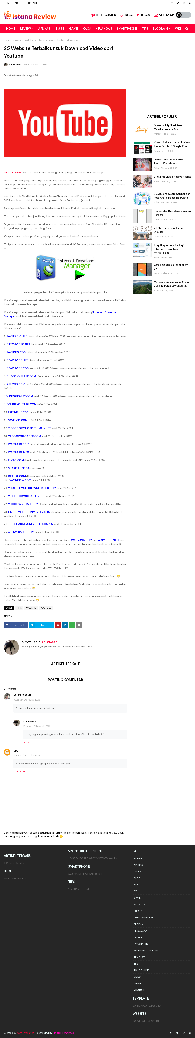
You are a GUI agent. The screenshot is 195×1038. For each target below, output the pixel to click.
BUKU (137, 884)
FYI (135, 891)
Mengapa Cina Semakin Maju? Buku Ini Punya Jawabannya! (171, 283)
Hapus (23, 716)
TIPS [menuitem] (145, 28)
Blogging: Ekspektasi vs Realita (172, 176)
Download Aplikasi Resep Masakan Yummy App (169, 127)
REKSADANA (140, 930)
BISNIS (137, 871)
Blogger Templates (63, 1032)
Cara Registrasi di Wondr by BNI (171, 266)
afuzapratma (22, 695)
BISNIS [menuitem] (60, 28)
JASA (126, 15)
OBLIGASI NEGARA (143, 917)
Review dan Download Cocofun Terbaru (172, 212)
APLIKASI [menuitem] (44, 28)
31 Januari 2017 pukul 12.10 (36, 726)
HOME (7, 3)
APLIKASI (138, 864)
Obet (16, 750)
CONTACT (31, 3)
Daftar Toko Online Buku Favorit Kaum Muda (169, 161)
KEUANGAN (140, 904)
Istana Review (12, 172)
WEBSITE (31, 607)
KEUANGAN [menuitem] (104, 28)
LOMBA (138, 911)
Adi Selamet (15, 64)
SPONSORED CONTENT (146, 950)
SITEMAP (164, 15)
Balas (15, 716)
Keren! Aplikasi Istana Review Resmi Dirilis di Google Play (172, 144)
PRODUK (138, 924)
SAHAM (138, 937)
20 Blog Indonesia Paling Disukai (168, 230)
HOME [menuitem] (10, 28)
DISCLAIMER (103, 15)
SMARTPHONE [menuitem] (127, 28)
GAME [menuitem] (73, 28)
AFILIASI (138, 858)
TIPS (17, 40)
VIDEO (137, 976)
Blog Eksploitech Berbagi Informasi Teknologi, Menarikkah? (169, 249)
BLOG (137, 878)
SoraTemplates (25, 1032)
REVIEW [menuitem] (25, 28)
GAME (137, 897)
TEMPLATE (139, 957)
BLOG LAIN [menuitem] (160, 28)
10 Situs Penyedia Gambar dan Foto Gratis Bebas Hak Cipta (172, 195)
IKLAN (143, 15)
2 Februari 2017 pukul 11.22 (27, 755)
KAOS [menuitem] (87, 28)
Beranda (8, 40)
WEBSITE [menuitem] (181, 28)
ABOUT (19, 3)
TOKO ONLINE (141, 970)
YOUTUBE (46, 607)
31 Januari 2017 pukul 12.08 (27, 699)
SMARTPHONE (141, 943)
